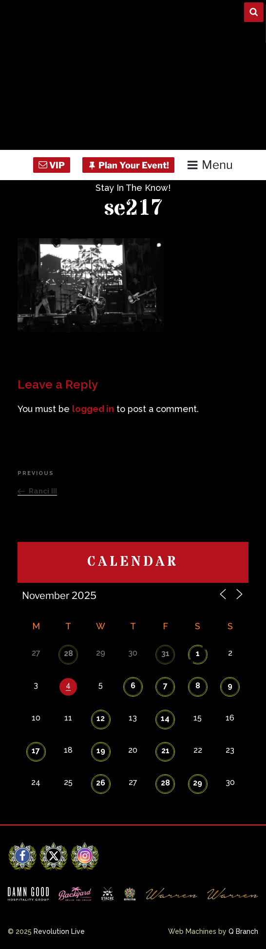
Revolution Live (59, 931)
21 (165, 750)
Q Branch (243, 931)
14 (165, 718)
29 (197, 782)
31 (165, 653)
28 (68, 653)
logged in (93, 409)
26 (100, 782)
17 (36, 750)
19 (100, 750)
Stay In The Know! (133, 188)
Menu (210, 165)
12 (100, 718)
